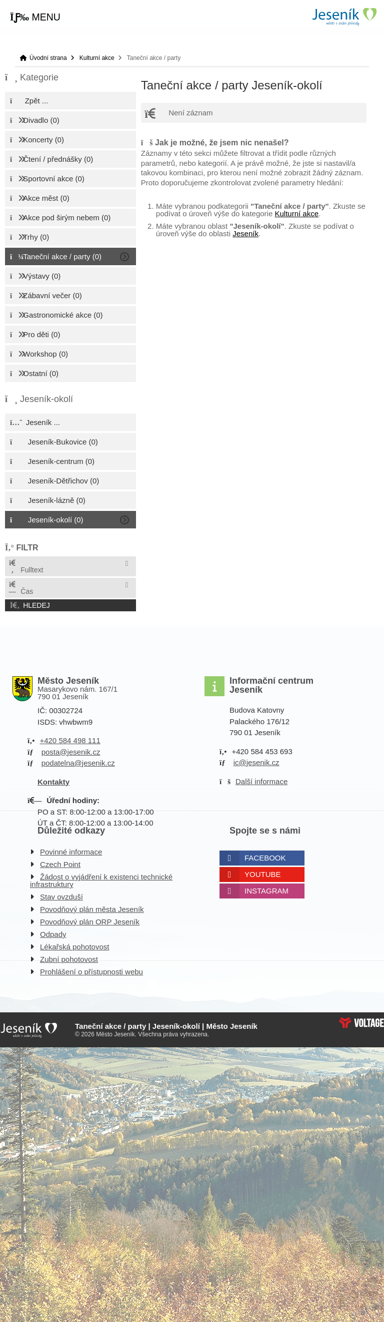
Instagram (266, 890)
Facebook (265, 858)
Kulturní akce (97, 58)
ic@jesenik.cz (257, 762)
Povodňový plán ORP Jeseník (90, 921)
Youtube (262, 874)
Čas (20, 588)
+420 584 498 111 (70, 740)
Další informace (262, 781)
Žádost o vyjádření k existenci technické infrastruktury (101, 880)
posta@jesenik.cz (71, 752)
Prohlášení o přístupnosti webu (91, 971)
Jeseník (245, 233)
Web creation (361, 1022)
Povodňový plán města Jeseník (92, 909)
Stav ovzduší (61, 896)
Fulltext (25, 566)
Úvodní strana (344, 16)
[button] (35, 17)
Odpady (53, 934)
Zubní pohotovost (69, 959)
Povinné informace (71, 852)
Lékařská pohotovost (74, 946)
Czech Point (60, 864)
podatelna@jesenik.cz (78, 763)
